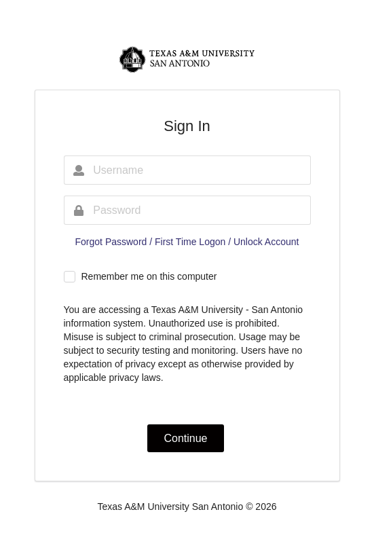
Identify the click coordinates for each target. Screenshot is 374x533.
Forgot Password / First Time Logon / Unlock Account (187, 241)
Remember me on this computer (149, 276)
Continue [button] (185, 438)
